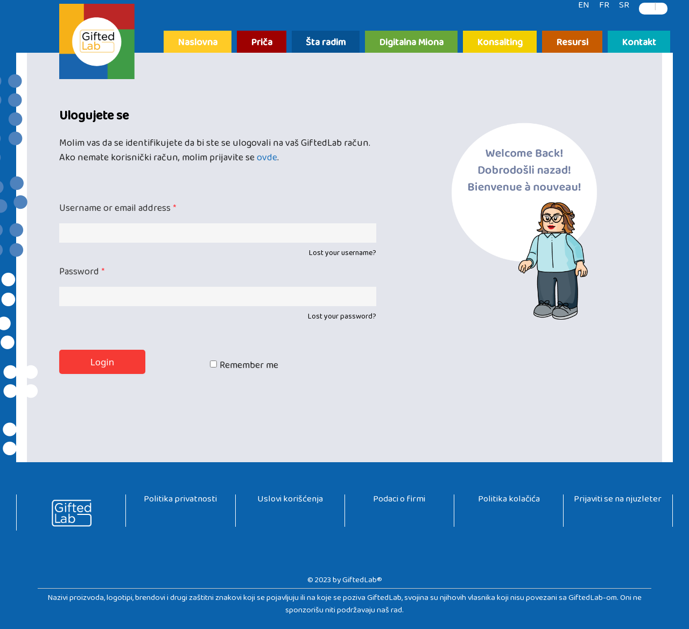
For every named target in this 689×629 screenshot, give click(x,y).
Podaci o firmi (399, 501)
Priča (261, 43)
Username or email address (117, 210)
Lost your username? (342, 255)
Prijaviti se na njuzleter (618, 501)
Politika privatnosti (180, 501)
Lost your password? (342, 318)
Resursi (572, 43)
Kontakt (639, 43)
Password (81, 274)
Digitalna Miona (411, 43)
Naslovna (197, 43)
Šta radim (326, 43)
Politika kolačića (509, 501)
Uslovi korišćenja (290, 501)
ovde (267, 160)
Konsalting (500, 43)
